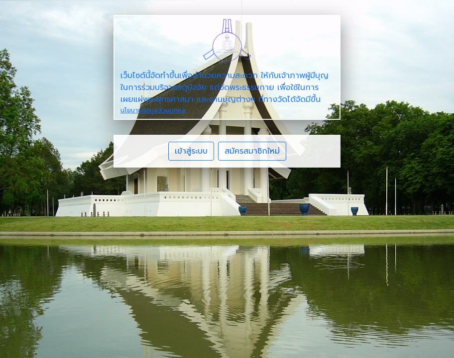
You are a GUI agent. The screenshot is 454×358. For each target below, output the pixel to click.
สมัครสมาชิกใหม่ (252, 151)
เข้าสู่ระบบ (191, 151)
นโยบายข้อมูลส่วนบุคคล (153, 110)
